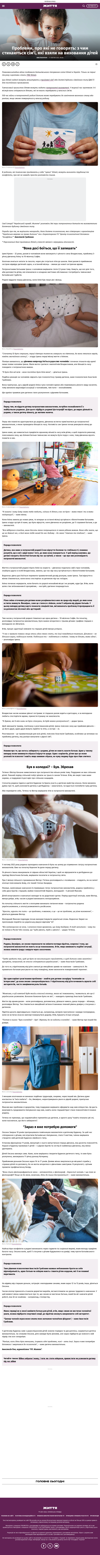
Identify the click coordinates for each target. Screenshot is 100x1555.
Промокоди (94, 1516)
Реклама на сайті (7, 1516)
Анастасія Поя (42, 58)
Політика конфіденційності (25, 1516)
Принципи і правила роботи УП (77, 1516)
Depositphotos (20, 167)
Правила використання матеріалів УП (50, 1516)
